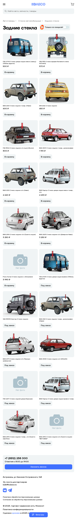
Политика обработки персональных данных (21, 497)
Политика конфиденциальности (18, 509)
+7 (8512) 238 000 (16, 458)
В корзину (9, 72)
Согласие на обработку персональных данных (22, 500)
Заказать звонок (38, 467)
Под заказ (46, 285)
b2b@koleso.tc (10, 485)
